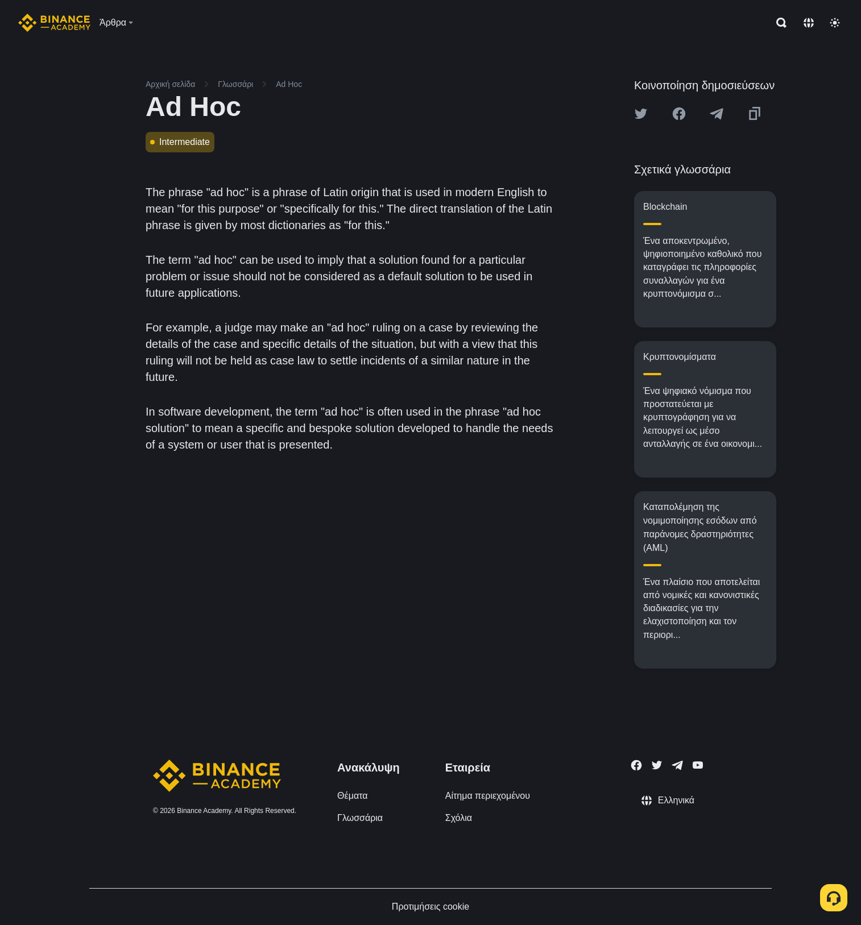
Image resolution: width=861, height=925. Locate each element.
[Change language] (808, 23)
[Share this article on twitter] (641, 114)
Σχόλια (458, 818)
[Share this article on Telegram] (716, 114)
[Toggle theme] (834, 22)
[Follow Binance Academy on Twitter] (657, 765)
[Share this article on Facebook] (679, 114)
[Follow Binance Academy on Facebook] (636, 765)
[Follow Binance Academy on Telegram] (677, 765)
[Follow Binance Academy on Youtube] (697, 765)
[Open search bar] (778, 23)
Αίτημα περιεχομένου (487, 795)
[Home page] (54, 23)
